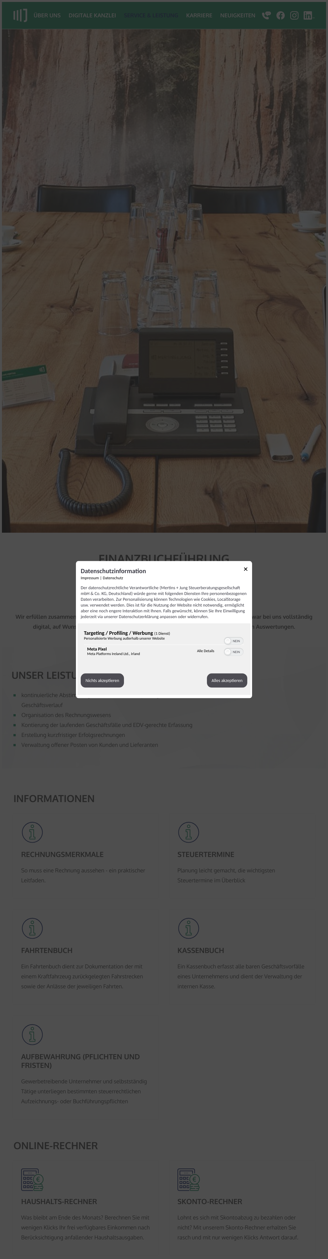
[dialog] (164, 629)
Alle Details (205, 651)
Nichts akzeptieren (102, 680)
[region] (164, 644)
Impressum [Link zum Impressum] (90, 578)
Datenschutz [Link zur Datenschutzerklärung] (113, 578)
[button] (228, 641)
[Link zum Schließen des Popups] (248, 570)
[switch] (233, 640)
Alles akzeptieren (227, 680)
